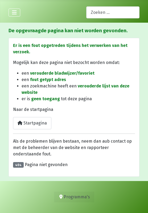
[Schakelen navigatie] (14, 13)
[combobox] (112, 12)
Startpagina (32, 123)
